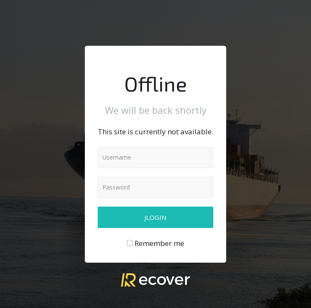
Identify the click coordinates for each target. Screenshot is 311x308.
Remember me (159, 243)
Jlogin (155, 217)
